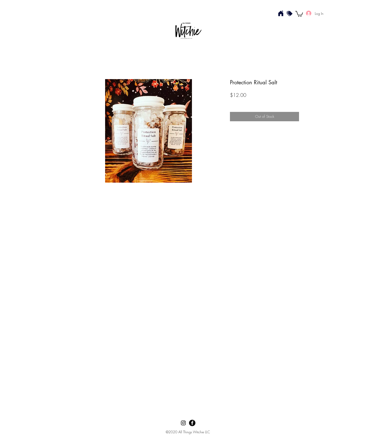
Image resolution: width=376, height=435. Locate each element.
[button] (299, 13)
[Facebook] (192, 423)
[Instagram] (183, 423)
